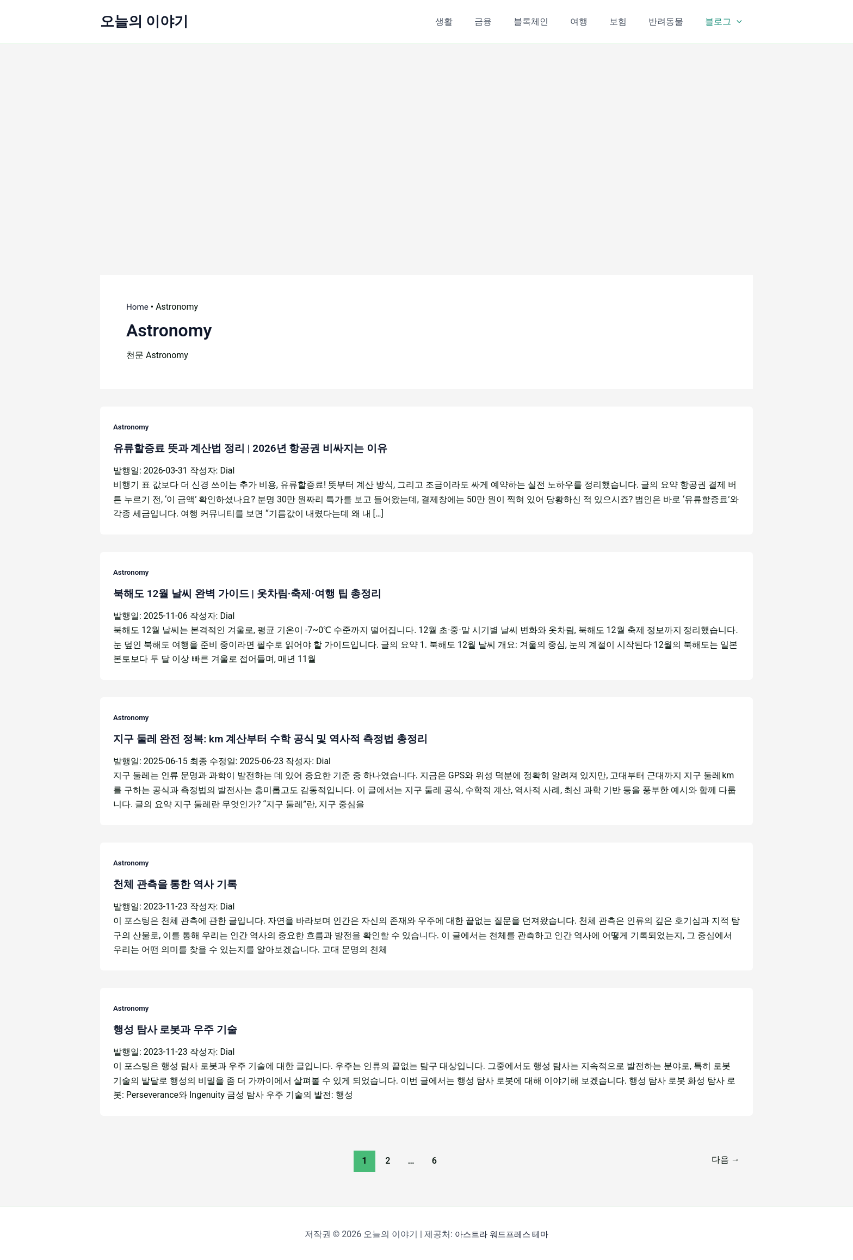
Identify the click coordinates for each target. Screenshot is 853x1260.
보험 (629, 21)
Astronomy (132, 426)
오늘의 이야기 (144, 21)
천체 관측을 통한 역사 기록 (178, 882)
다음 (724, 1158)
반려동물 (672, 21)
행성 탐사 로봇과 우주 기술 (178, 1027)
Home (138, 307)
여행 (594, 21)
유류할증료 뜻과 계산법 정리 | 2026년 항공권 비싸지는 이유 (257, 447)
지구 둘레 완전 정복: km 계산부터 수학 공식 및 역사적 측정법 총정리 (278, 737)
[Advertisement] (426, 142)
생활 (472, 21)
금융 (507, 21)
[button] (738, 22)
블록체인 (550, 21)
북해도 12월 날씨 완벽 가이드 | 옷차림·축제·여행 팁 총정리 (254, 592)
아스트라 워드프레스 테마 (502, 1232)
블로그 (725, 22)
